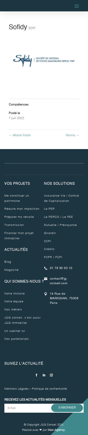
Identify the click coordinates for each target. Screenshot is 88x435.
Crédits (49, 249)
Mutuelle (50, 225)
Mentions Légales (16, 388)
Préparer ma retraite (19, 217)
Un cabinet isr (14, 331)
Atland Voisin (20, 135)
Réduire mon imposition (21, 209)
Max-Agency (56, 430)
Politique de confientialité (49, 388)
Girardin (50, 233)
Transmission (14, 225)
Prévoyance (68, 225)
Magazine (11, 270)
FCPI (58, 257)
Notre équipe (13, 301)
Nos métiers (13, 309)
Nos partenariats (16, 339)
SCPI (31, 28)
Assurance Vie (54, 195)
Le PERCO (51, 217)
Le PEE (68, 217)
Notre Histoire (14, 293)
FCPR (48, 257)
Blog (7, 262)
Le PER (49, 209)
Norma (72, 135)
